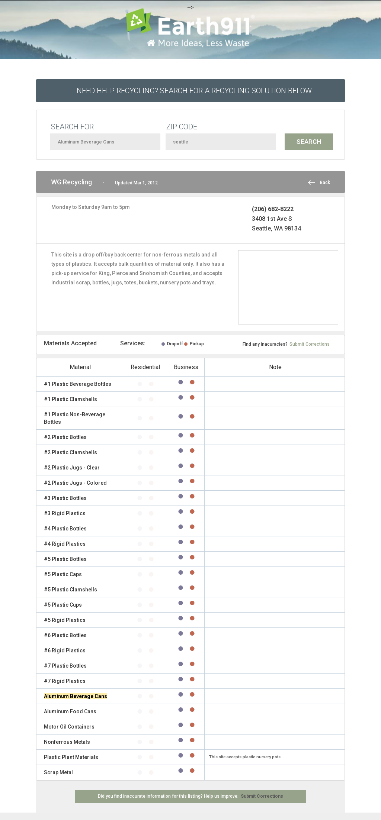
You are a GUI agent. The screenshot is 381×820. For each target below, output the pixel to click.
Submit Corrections (309, 344)
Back (325, 182)
